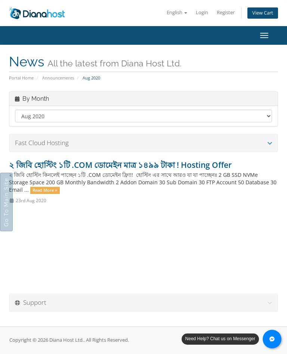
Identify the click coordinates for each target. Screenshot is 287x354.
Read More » (45, 190)
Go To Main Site (6, 202)
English (177, 12)
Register (226, 12)
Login (202, 12)
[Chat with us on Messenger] (272, 339)
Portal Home (21, 78)
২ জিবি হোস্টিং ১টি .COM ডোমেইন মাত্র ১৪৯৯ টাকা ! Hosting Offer (120, 165)
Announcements (58, 78)
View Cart (262, 13)
